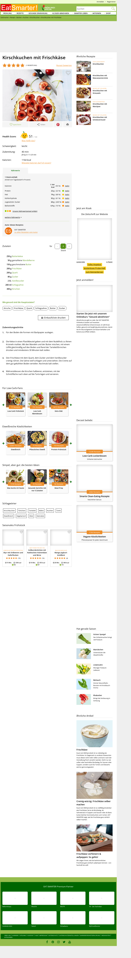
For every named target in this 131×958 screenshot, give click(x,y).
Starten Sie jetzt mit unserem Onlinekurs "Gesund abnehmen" (94, 301)
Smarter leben (81, 13)
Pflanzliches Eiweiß (37, 449)
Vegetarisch (21, 516)
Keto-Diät (59, 411)
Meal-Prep (59, 488)
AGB (36, 935)
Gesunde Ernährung (38, 13)
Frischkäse (17, 268)
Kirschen (16, 289)
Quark (15, 272)
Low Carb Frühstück (15, 411)
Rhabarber (97, 695)
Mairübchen (98, 649)
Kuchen (50, 510)
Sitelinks (23, 935)
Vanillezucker (18, 280)
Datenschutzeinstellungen (69, 935)
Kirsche (7, 308)
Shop (108, 13)
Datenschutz (53, 935)
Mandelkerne (29, 260)
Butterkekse (17, 256)
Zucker (15, 276)
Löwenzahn (98, 665)
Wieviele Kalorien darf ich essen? (36, 163)
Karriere (15, 935)
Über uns (7, 935)
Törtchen (21, 510)
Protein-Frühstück (58, 449)
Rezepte (20, 13)
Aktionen (96, 13)
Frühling (7, 13)
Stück (63, 250)
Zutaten (6, 246)
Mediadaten (106, 935)
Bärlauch (97, 680)
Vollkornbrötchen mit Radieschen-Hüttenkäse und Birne (37, 552)
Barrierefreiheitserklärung (90, 935)
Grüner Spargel (99, 634)
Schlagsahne (17, 285)
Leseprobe (80, 262)
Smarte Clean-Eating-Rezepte (94, 496)
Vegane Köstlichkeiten (94, 536)
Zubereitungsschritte (12, 327)
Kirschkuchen (9, 510)
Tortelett (32, 510)
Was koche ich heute (15, 488)
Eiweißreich (15, 449)
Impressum (43, 935)
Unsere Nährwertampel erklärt (25, 211)
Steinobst (40, 516)
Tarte (58, 510)
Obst (31, 516)
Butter (28, 264)
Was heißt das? (28, 140)
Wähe (41, 510)
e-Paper (109, 262)
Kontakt (31, 935)
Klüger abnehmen (60, 13)
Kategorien (8, 937)
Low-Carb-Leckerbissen (94, 455)
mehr (67, 186)
